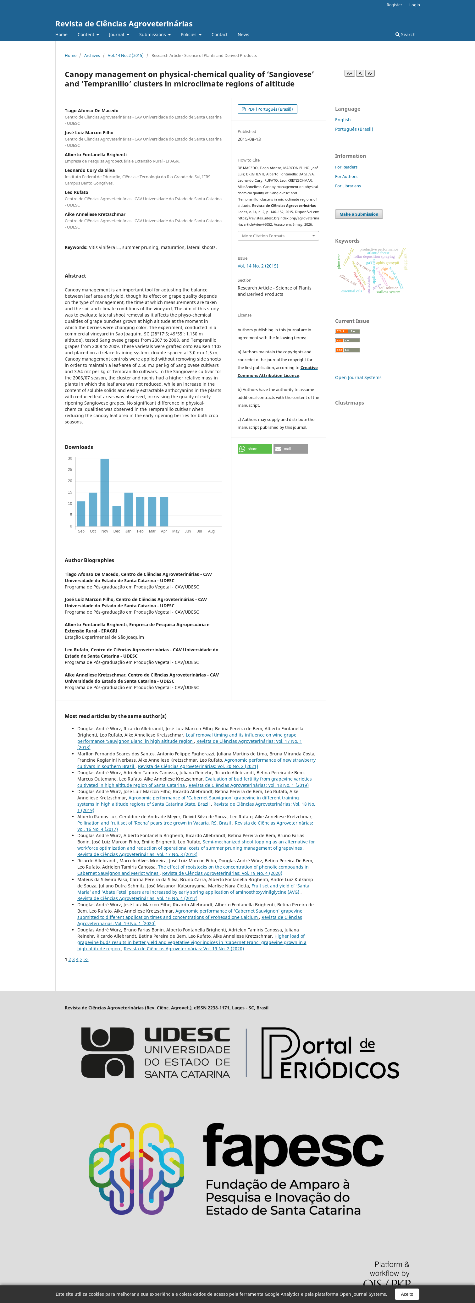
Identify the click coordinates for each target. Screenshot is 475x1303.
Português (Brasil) (354, 129)
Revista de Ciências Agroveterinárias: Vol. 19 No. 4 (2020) (222, 873)
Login (414, 5)
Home (61, 34)
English (343, 120)
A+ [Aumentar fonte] (350, 73)
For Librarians (348, 186)
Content (87, 34)
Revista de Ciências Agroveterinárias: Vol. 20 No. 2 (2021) (198, 766)
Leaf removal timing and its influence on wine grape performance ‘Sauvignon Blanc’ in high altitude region (186, 738)
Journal (117, 34)
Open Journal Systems (358, 377)
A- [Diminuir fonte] (370, 73)
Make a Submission (359, 214)
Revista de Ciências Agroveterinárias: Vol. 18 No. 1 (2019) (249, 785)
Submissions (153, 34)
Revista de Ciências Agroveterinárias (124, 23)
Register (394, 5)
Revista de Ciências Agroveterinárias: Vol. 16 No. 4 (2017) (137, 898)
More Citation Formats (263, 236)
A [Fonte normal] (360, 73)
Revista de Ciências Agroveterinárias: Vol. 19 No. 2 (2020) (184, 949)
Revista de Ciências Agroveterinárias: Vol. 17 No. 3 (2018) (137, 854)
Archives (92, 55)
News (243, 34)
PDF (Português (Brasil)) (269, 109)
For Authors (346, 176)
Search (405, 34)
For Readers (346, 167)
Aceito (407, 1294)
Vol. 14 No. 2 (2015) (126, 55)
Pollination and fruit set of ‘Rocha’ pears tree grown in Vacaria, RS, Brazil (154, 823)
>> (86, 959)
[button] (255, 449)
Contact (220, 34)
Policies (189, 34)
